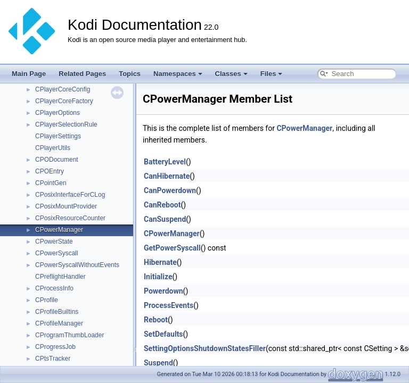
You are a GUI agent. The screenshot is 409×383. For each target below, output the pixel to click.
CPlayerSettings (58, 136)
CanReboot (162, 205)
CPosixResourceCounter (70, 218)
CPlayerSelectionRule (66, 124)
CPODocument (56, 159)
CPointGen (51, 183)
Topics (130, 74)
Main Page (29, 74)
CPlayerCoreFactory (64, 101)
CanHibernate (167, 176)
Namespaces (177, 74)
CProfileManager (59, 323)
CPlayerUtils (52, 148)
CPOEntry (49, 171)
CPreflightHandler (60, 276)
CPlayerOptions (57, 112)
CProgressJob (55, 347)
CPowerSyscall (56, 253)
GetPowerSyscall (172, 248)
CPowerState (54, 241)
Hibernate (160, 262)
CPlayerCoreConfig (62, 89)
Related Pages (82, 74)
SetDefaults (163, 334)
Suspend (158, 363)
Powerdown (163, 291)
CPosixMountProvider (66, 206)
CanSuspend (165, 219)
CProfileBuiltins (56, 311)
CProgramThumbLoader (69, 335)
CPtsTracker (52, 358)
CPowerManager (59, 230)
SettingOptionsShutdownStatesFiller (205, 348)
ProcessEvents (168, 305)
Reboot (156, 319)
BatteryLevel (165, 161)
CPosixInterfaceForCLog (70, 194)
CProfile (46, 300)
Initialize (158, 276)
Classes (231, 74)
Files (271, 74)
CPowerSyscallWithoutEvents (77, 265)
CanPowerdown (170, 190)
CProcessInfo (54, 288)
